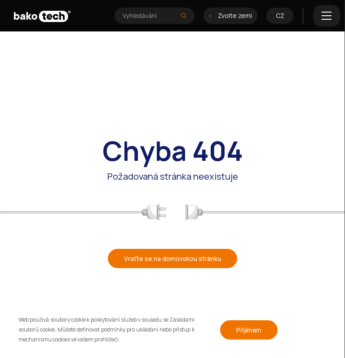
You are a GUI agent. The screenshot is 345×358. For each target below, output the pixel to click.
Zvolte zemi (230, 15)
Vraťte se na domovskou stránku (172, 258)
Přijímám (248, 330)
